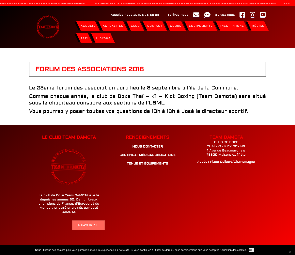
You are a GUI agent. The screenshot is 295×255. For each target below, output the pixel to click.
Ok (250, 249)
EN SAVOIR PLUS (88, 223)
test (84, 36)
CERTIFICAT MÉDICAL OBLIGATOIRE (147, 153)
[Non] (290, 252)
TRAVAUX (103, 36)
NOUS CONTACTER (147, 145)
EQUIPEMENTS (201, 24)
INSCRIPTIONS (232, 24)
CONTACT (155, 24)
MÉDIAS (258, 24)
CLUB (135, 24)
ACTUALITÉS (113, 24)
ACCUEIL (88, 24)
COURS (175, 24)
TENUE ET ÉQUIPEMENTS (147, 162)
